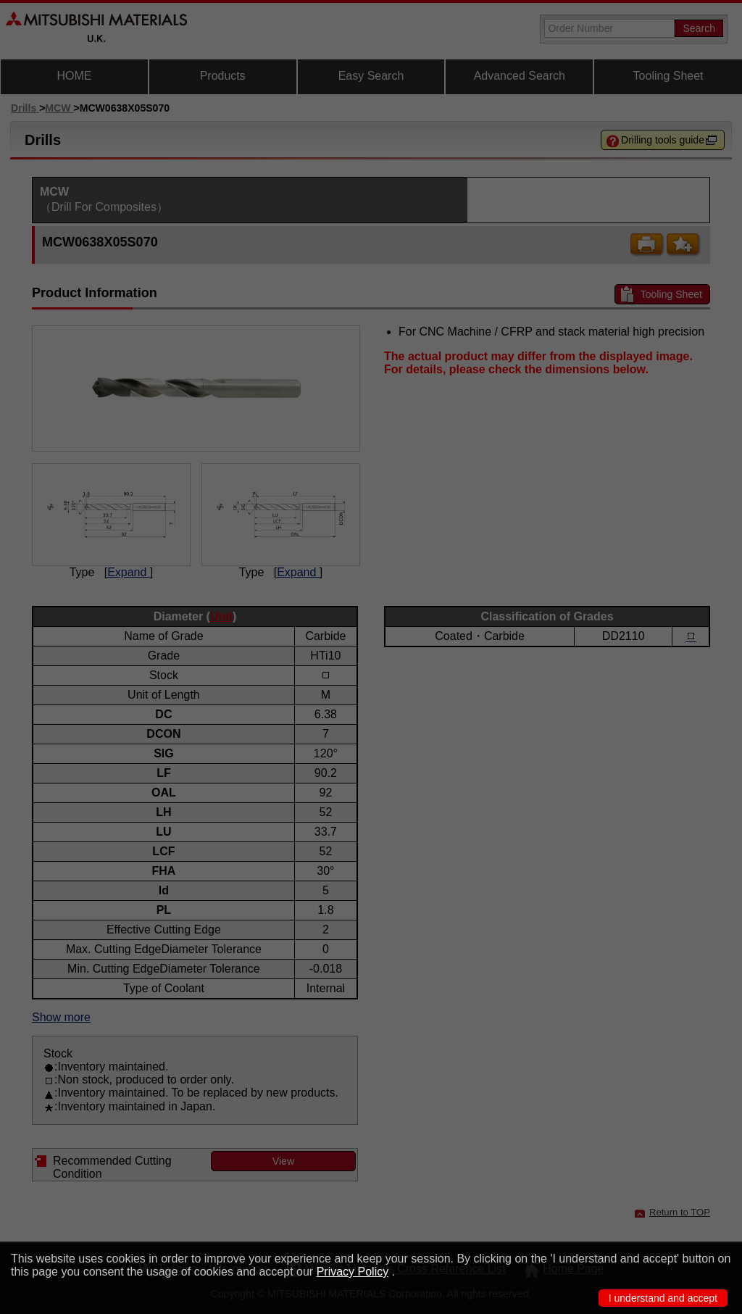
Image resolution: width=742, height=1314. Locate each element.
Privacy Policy (353, 1271)
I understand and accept (663, 1298)
